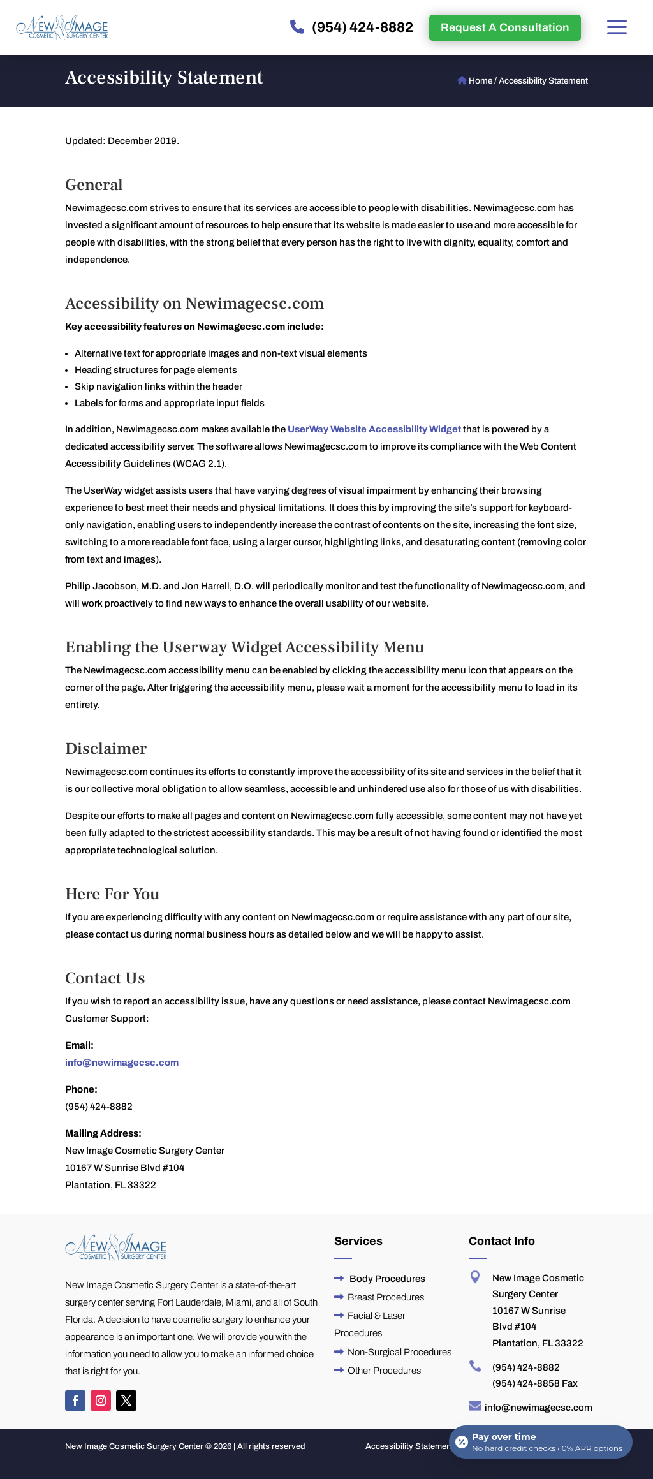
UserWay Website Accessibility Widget (374, 429)
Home (480, 80)
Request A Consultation (505, 27)
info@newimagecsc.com (122, 1062)
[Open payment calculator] (541, 1442)
